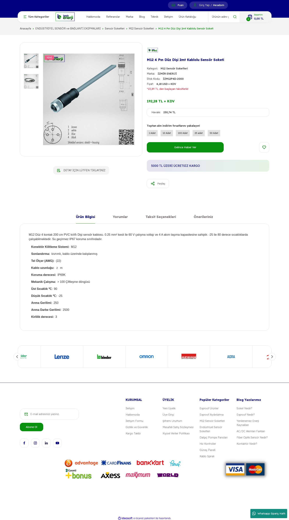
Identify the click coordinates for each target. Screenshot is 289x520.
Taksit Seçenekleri (161, 217)
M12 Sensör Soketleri (174, 68)
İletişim (168, 16)
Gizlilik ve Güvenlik (137, 427)
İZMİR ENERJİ (167, 73)
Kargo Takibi (133, 433)
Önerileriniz (203, 217)
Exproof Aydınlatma (212, 414)
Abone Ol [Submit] (31, 427)
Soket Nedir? (244, 408)
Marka (129, 16)
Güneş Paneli (207, 450)
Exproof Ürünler (209, 408)
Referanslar (113, 16)
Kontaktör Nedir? (247, 443)
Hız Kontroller (208, 443)
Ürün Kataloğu (187, 16)
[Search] (224, 16)
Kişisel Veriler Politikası (176, 433)
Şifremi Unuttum (172, 421)
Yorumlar (120, 217)
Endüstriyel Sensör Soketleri (211, 429)
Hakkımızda (93, 16)
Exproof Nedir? (246, 414)
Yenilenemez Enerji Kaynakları (248, 423)
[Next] (272, 356)
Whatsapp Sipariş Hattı (268, 514)
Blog (142, 16)
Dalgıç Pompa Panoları (214, 437)
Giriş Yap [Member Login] (204, 5)
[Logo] (65, 16)
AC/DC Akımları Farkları (251, 431)
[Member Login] (195, 5)
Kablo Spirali (207, 456)
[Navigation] (36, 16)
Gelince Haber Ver (185, 147)
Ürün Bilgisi (85, 217)
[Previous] (17, 356)
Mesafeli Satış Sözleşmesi (178, 427)
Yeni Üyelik (169, 408)
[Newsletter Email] (49, 414)
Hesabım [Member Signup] (218, 5)
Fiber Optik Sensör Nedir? (252, 437)
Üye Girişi (168, 414)
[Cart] (256, 16)
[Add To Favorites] (264, 147)
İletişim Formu (134, 421)
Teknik (154, 16)
